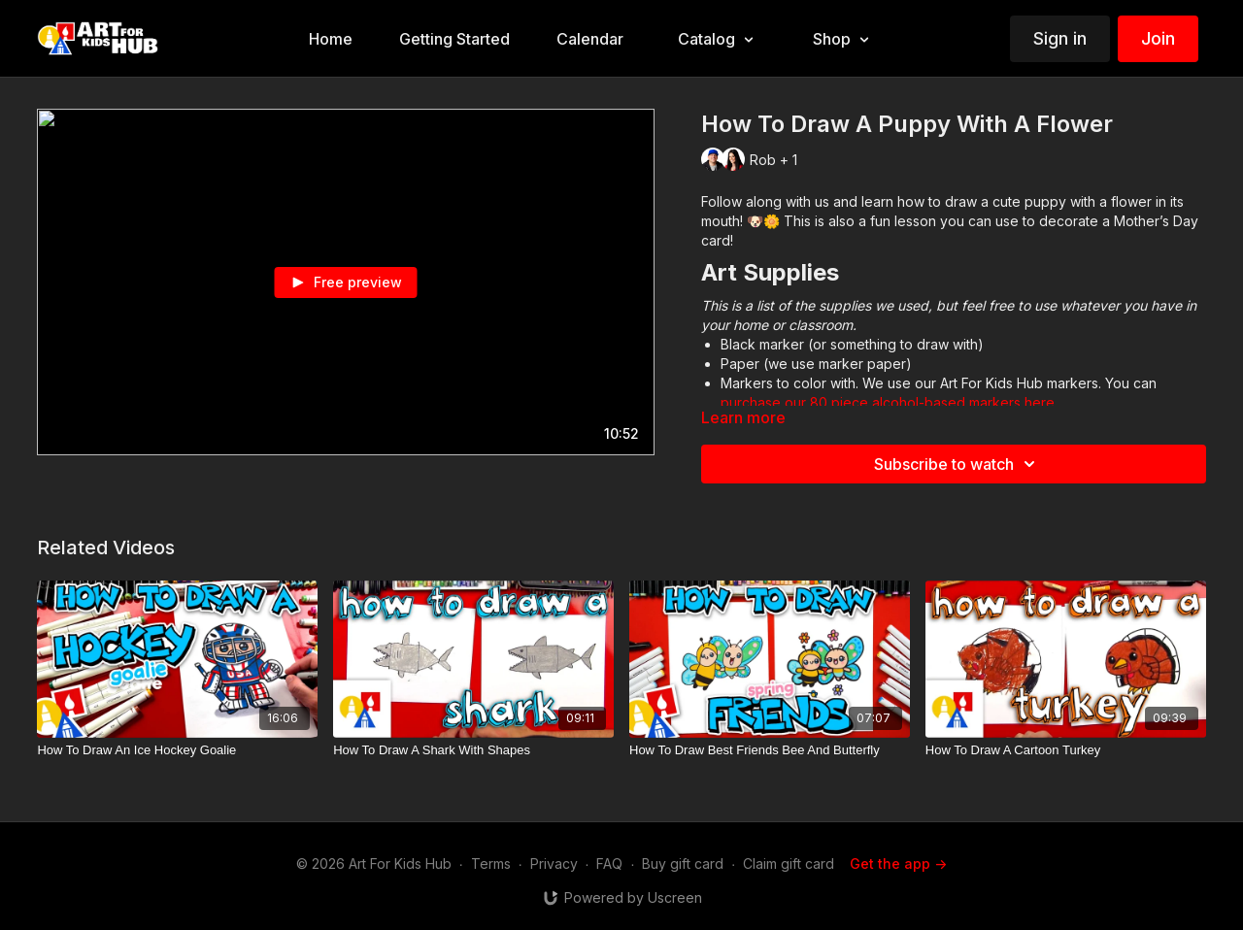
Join (1158, 38)
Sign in (1060, 38)
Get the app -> (898, 863)
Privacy (554, 863)
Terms (491, 863)
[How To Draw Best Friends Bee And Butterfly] (769, 750)
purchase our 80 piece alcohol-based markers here (888, 402)
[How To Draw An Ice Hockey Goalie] (177, 750)
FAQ (609, 863)
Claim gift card (788, 863)
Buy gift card (682, 863)
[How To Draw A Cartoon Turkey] (1065, 750)
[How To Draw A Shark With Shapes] (473, 750)
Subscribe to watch (957, 464)
